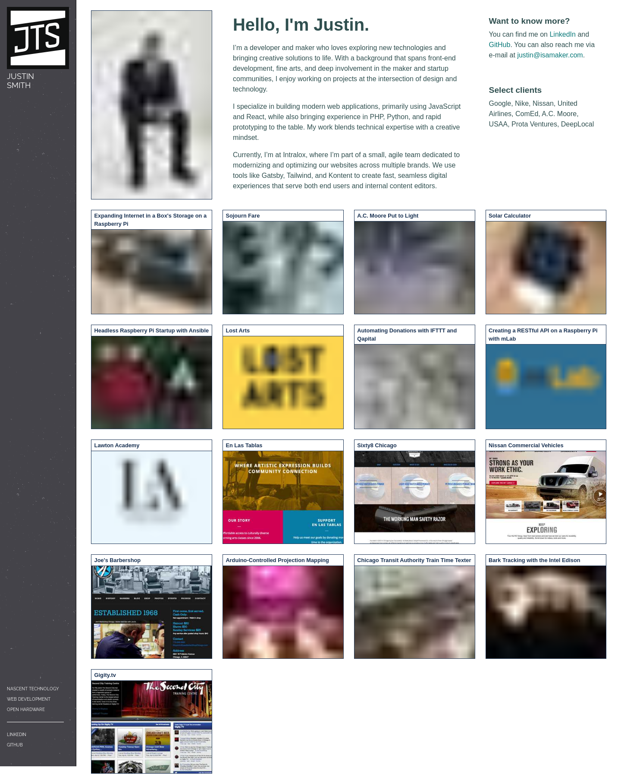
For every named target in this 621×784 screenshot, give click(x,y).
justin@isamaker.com (550, 55)
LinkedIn (16, 734)
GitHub (15, 745)
